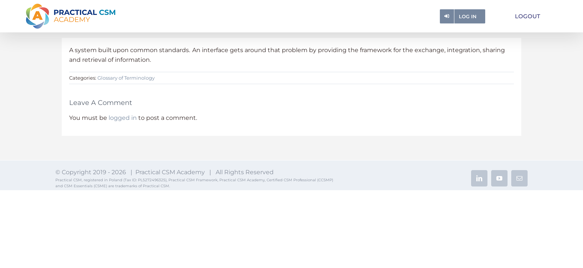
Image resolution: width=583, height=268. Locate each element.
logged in (123, 117)
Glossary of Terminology (126, 78)
